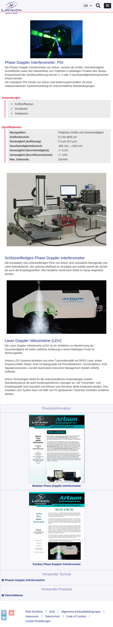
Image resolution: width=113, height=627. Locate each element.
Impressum (32, 616)
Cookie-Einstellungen (38, 621)
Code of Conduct (76, 616)
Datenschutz (52, 616)
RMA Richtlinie (34, 611)
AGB (52, 611)
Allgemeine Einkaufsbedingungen (81, 611)
